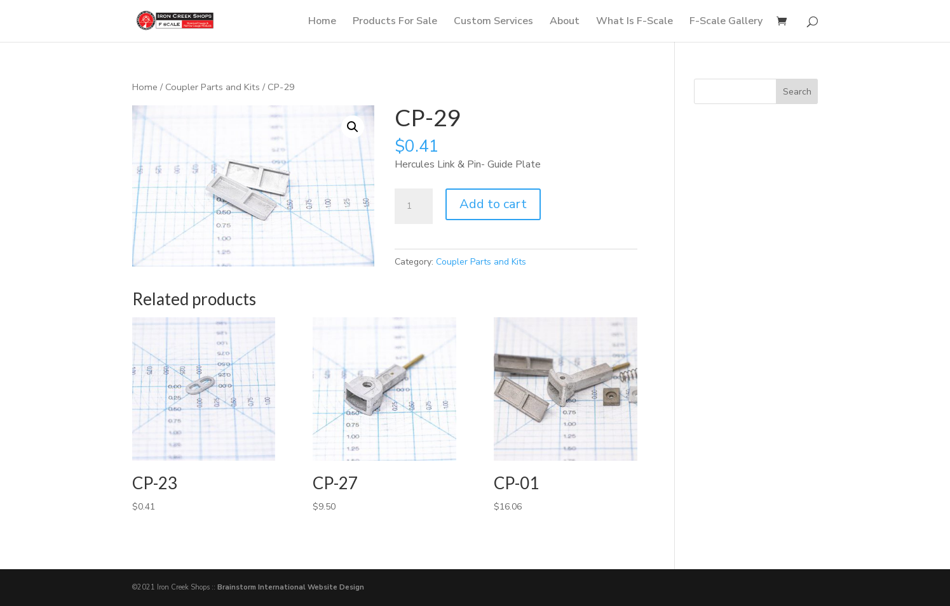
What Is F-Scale (634, 22)
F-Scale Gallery (726, 22)
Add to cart (493, 204)
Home (322, 22)
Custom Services (493, 22)
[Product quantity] (414, 206)
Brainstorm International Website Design (290, 587)
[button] (352, 126)
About (565, 22)
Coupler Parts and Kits (212, 87)
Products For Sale (395, 22)
